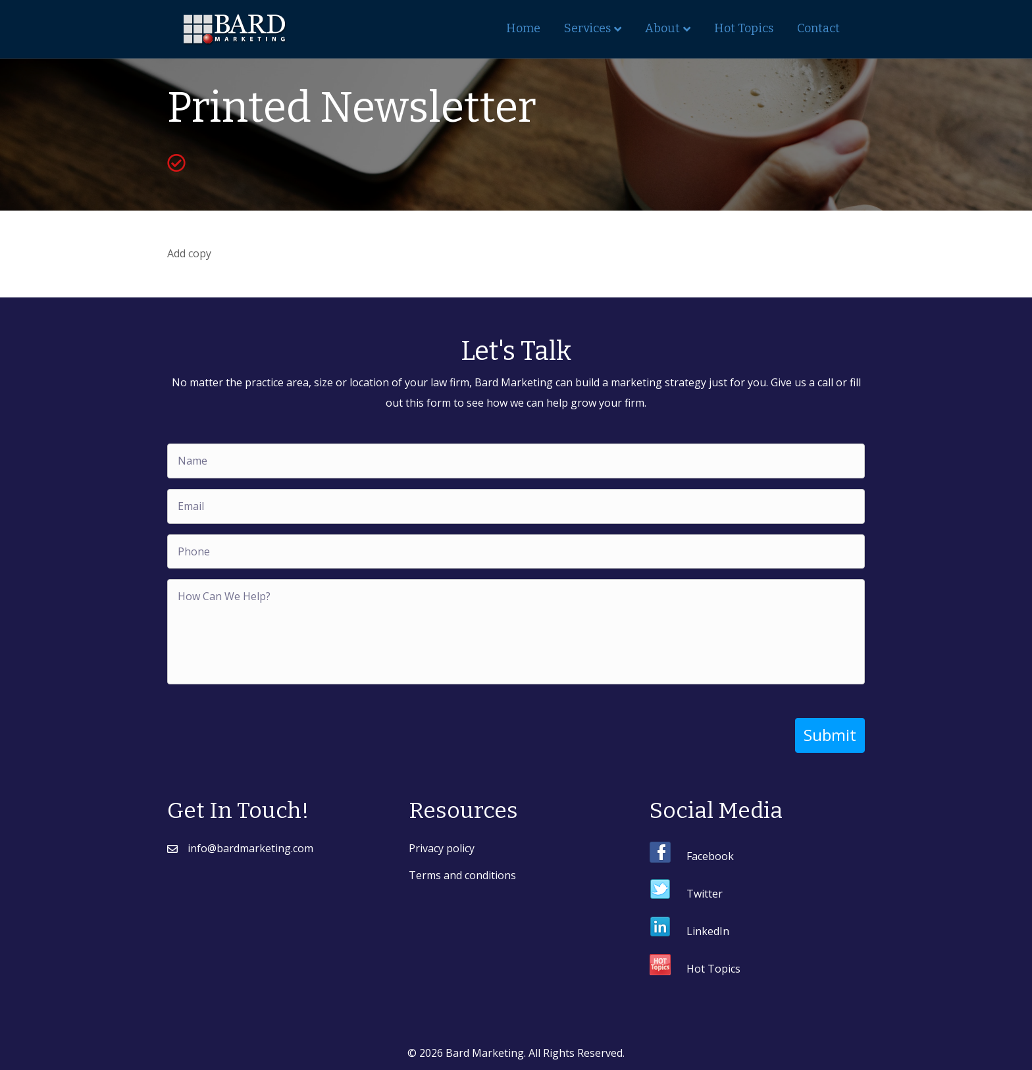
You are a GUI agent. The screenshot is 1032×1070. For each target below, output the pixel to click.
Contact (818, 28)
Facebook (710, 856)
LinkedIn (707, 931)
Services (587, 28)
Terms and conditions (462, 875)
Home (523, 28)
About (662, 28)
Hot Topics (743, 28)
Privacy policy (442, 848)
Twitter (704, 893)
